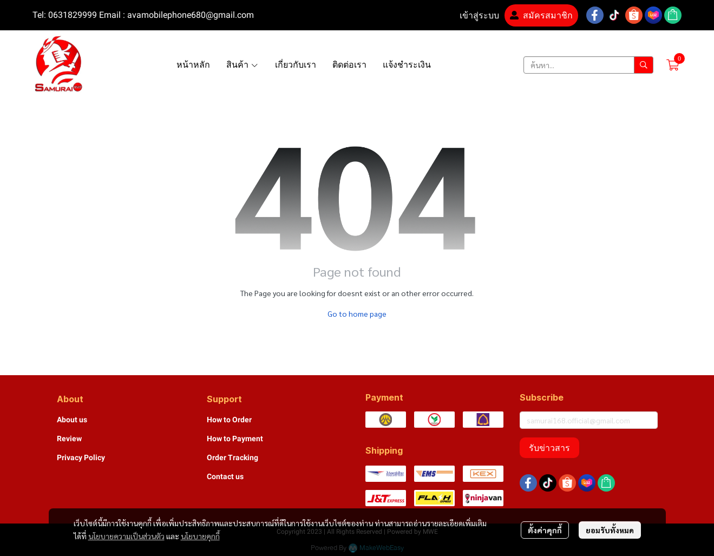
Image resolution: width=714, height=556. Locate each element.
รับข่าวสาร (549, 447)
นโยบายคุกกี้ (200, 536)
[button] (588, 65)
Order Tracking (232, 457)
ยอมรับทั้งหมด (610, 530)
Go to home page (357, 313)
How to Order (229, 419)
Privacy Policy (81, 457)
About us (72, 419)
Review (69, 438)
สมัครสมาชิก (541, 15)
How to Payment (235, 438)
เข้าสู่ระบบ (473, 15)
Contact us (225, 476)
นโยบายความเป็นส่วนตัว (126, 536)
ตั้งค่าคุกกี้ (545, 530)
